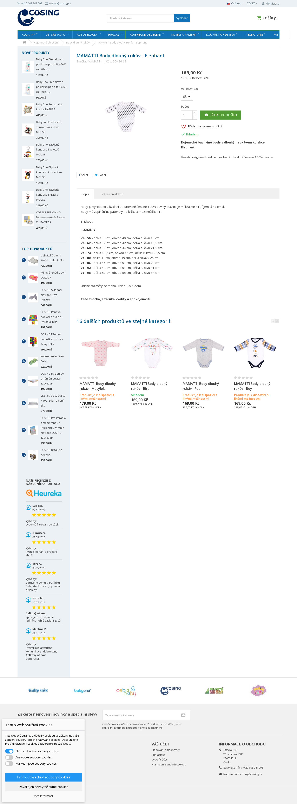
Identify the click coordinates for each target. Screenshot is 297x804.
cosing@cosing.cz (251, 774)
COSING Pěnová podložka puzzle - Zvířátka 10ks (52, 317)
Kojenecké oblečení (145, 34)
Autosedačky (87, 34)
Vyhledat (182, 18)
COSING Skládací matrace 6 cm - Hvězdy (51, 295)
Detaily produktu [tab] (111, 194)
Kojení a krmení (183, 34)
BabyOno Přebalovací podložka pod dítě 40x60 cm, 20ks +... (51, 64)
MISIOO (278, 34)
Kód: (109, 61)
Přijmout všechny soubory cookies (43, 777)
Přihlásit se (158, 755)
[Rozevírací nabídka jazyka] (235, 3)
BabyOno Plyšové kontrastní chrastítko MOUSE (49, 172)
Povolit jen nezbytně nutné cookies (43, 787)
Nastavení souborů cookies (169, 764)
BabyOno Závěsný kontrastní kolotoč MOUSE (47, 149)
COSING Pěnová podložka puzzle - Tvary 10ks (52, 339)
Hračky (113, 34)
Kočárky (28, 34)
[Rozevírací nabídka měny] (252, 3)
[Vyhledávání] (148, 18)
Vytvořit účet (159, 759)
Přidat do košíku (220, 115)
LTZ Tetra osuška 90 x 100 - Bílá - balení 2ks (53, 400)
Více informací (43, 796)
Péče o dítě (254, 34)
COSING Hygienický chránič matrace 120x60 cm (53, 378)
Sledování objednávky (166, 750)
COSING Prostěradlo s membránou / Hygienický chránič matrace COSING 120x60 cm (53, 428)
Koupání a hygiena (220, 34)
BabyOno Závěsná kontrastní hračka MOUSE (47, 194)
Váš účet (161, 744)
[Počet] (187, 115)
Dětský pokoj (55, 34)
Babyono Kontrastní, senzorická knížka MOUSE (49, 127)
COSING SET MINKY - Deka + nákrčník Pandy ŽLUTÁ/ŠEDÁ (50, 217)
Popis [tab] (85, 194)
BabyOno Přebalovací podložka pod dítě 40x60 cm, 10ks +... (51, 87)
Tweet (100, 175)
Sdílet (83, 175)
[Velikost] (187, 97)
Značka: (82, 61)
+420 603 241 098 (253, 767)
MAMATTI (94, 61)
